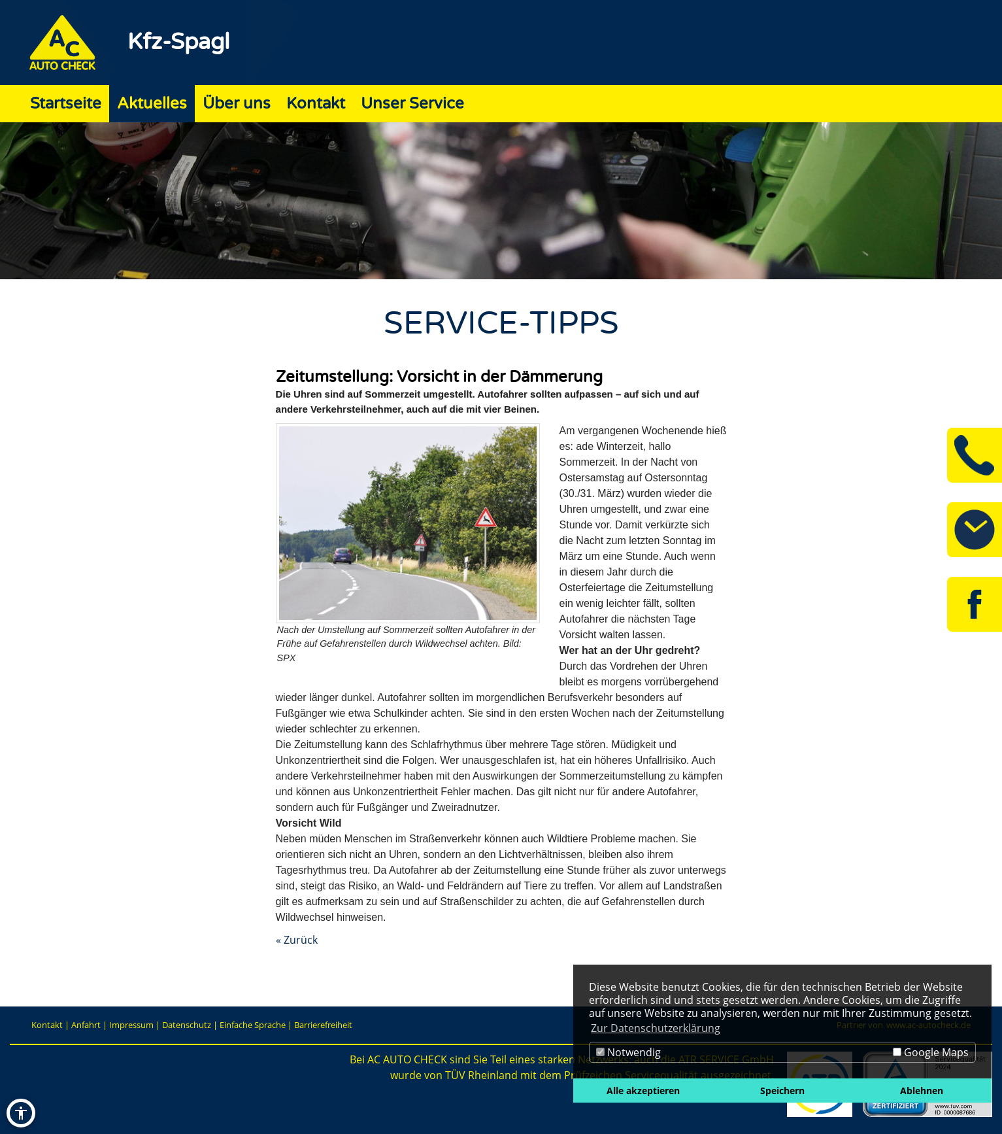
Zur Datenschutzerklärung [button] (655, 1028)
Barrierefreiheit (323, 1025)
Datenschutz (186, 1025)
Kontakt (47, 1025)
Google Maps (931, 1052)
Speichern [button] (782, 1090)
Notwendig (628, 1052)
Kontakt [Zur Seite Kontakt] (315, 103)
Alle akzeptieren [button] (643, 1090)
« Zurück (297, 940)
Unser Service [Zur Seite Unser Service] (412, 103)
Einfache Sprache (253, 1025)
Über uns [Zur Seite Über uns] (237, 103)
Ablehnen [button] (921, 1090)
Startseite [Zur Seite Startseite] (65, 103)
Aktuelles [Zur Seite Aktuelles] (152, 103)
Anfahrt (86, 1025)
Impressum (131, 1025)
